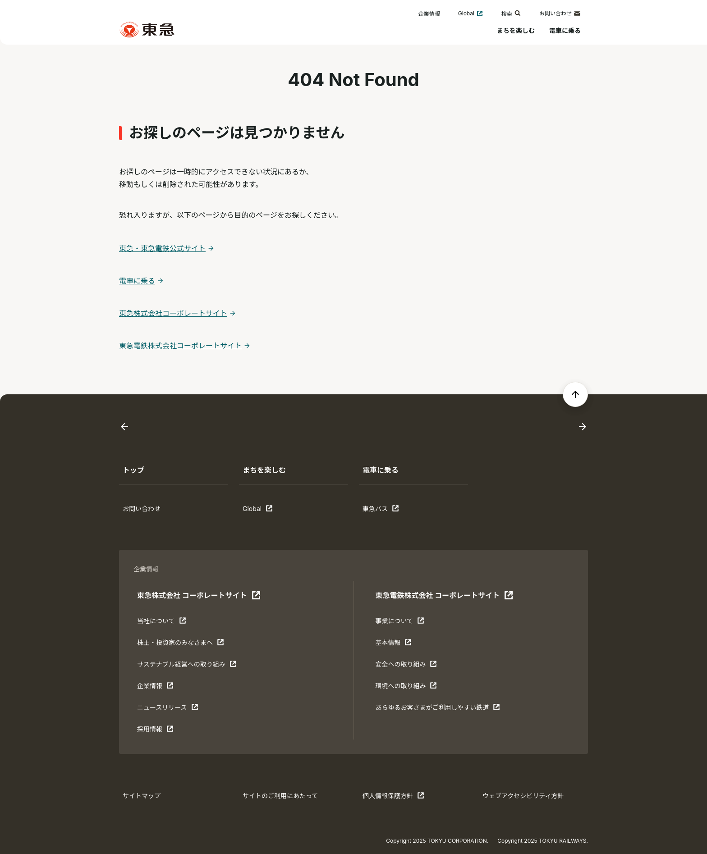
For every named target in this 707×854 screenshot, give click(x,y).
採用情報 (165, 731)
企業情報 (429, 13)
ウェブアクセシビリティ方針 (523, 795)
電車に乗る (565, 30)
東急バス (390, 510)
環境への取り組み (406, 687)
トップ (133, 470)
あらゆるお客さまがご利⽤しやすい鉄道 (437, 709)
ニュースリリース (168, 709)
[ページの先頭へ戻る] (575, 394)
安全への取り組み (406, 666)
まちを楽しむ (516, 30)
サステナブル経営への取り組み (187, 666)
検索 (511, 13)
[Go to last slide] (124, 427)
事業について (403, 623)
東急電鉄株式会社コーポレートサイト (180, 345)
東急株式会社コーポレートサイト (173, 313)
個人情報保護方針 (393, 797)
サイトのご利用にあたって (280, 795)
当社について (165, 623)
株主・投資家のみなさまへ (181, 644)
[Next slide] (582, 427)
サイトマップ (142, 795)
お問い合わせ (560, 13)
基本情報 (403, 644)
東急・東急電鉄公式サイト (162, 248)
